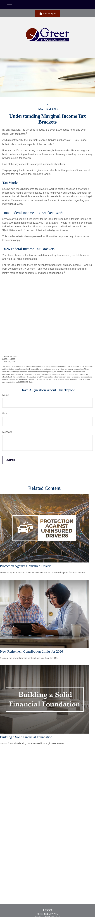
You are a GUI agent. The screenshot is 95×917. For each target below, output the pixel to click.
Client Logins (47, 13)
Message (7, 432)
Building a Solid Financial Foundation (26, 737)
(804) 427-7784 (50, 914)
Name (5, 395)
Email (5, 413)
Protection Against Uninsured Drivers (25, 566)
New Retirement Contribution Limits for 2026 (31, 651)
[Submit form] (10, 460)
